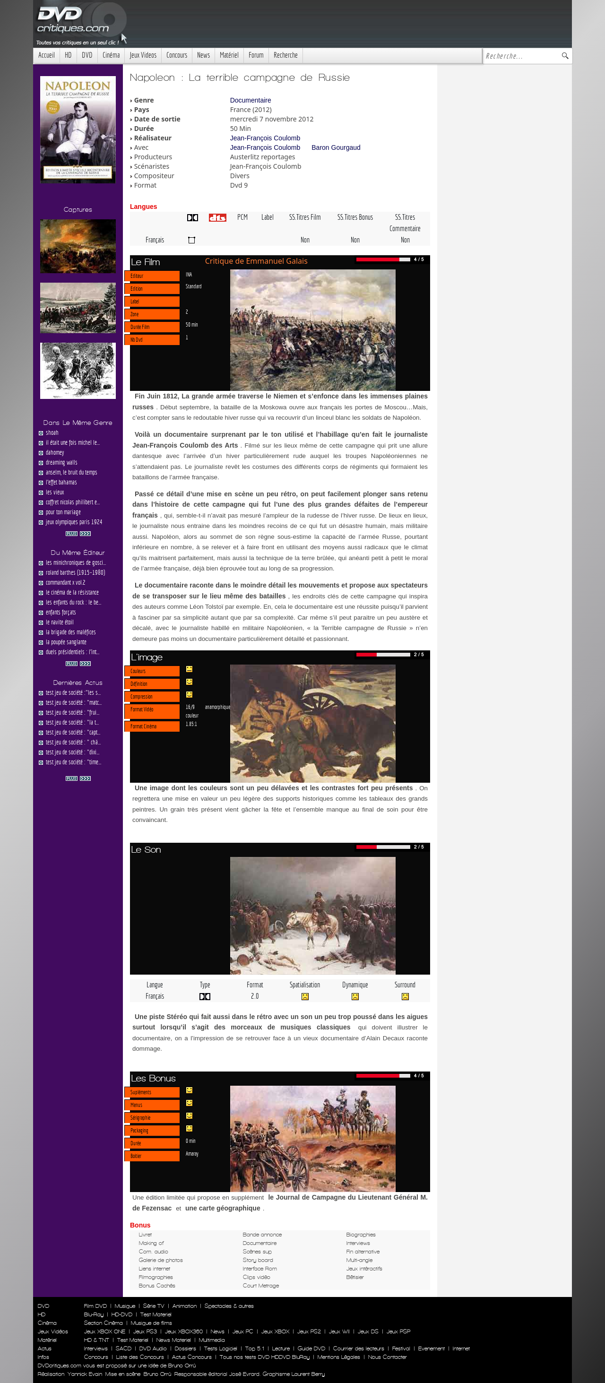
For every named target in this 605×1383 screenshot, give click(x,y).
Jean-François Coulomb (265, 138)
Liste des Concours (140, 1357)
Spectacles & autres (229, 1306)
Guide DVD (311, 1348)
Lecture (281, 1348)
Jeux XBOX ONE (104, 1331)
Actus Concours (192, 1357)
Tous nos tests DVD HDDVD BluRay (265, 1357)
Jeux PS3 (145, 1331)
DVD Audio (153, 1348)
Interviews (96, 1348)
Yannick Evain (85, 1374)
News (203, 55)
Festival (401, 1348)
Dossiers (185, 1348)
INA (189, 274)
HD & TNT (96, 1340)
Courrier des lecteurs (358, 1348)
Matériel (229, 55)
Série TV (153, 1306)
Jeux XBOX (275, 1331)
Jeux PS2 (309, 1331)
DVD (87, 55)
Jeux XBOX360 (184, 1331)
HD (68, 55)
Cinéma (111, 55)
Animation (185, 1306)
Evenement (431, 1348)
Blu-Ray (94, 1314)
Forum (256, 55)
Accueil (46, 55)
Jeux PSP (398, 1331)
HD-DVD (122, 1314)
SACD (123, 1348)
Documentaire (250, 100)
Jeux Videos (143, 55)
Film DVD (95, 1306)
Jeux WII (339, 1331)
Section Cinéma (103, 1323)
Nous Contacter (386, 1357)
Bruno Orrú (157, 1374)
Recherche (286, 55)
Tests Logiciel (220, 1348)
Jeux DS (368, 1331)
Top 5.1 (254, 1348)
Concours (176, 55)
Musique (125, 1306)
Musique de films (151, 1323)
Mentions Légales (339, 1357)
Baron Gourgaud (336, 147)
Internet (461, 1348)
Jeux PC (243, 1331)
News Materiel (173, 1340)
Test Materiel (156, 1314)
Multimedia (212, 1340)
